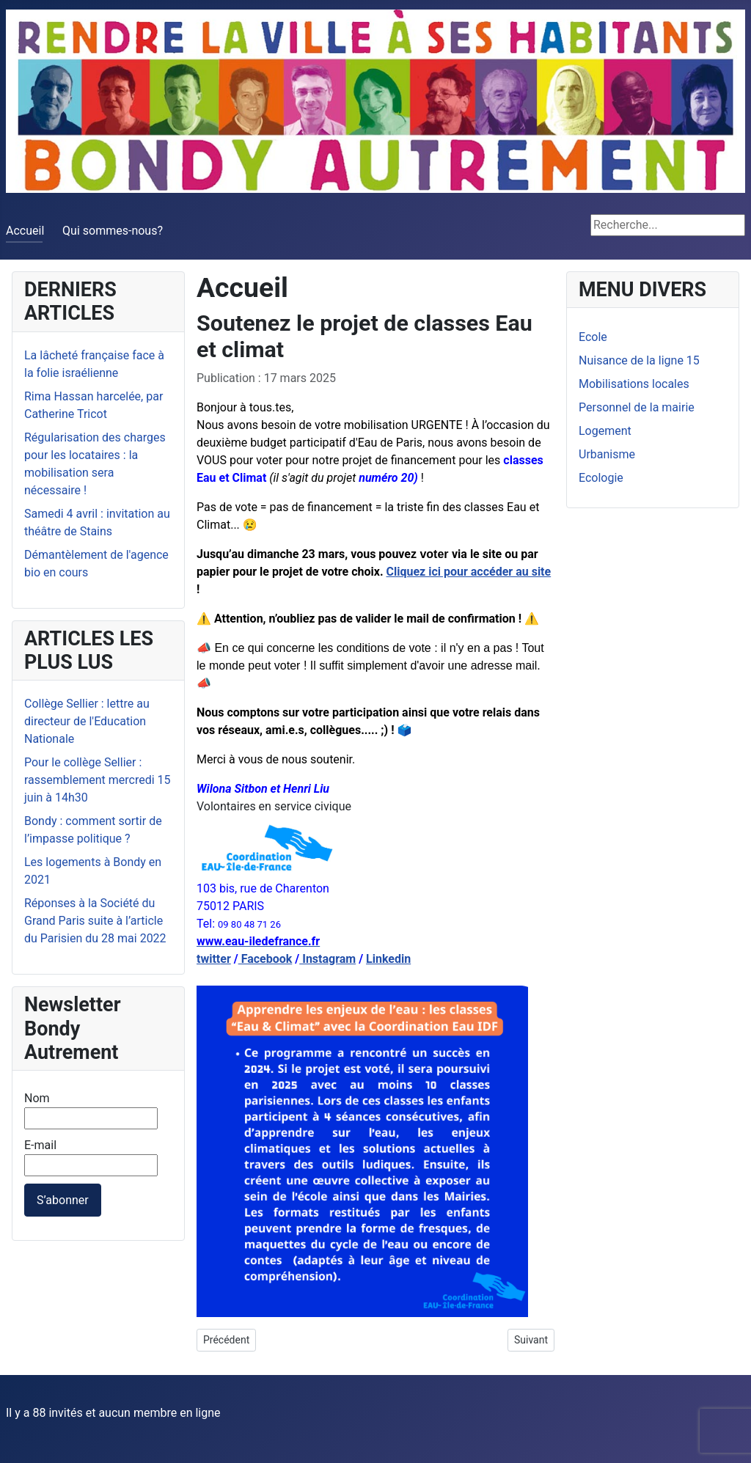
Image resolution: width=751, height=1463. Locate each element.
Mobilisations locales (634, 384)
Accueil (25, 231)
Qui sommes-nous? (112, 231)
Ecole (593, 337)
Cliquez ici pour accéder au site (469, 572)
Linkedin (388, 959)
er (225, 959)
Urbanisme (607, 454)
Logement (605, 431)
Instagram (327, 959)
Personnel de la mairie (637, 407)
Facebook (265, 959)
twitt (208, 959)
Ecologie (601, 478)
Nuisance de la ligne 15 (639, 360)
